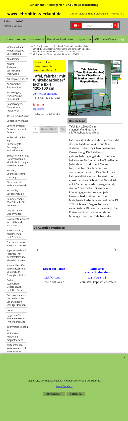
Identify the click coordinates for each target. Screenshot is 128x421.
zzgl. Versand (38, 109)
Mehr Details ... (64, 386)
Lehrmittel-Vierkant (45, 94)
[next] (122, 39)
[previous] (119, 39)
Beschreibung (77, 120)
